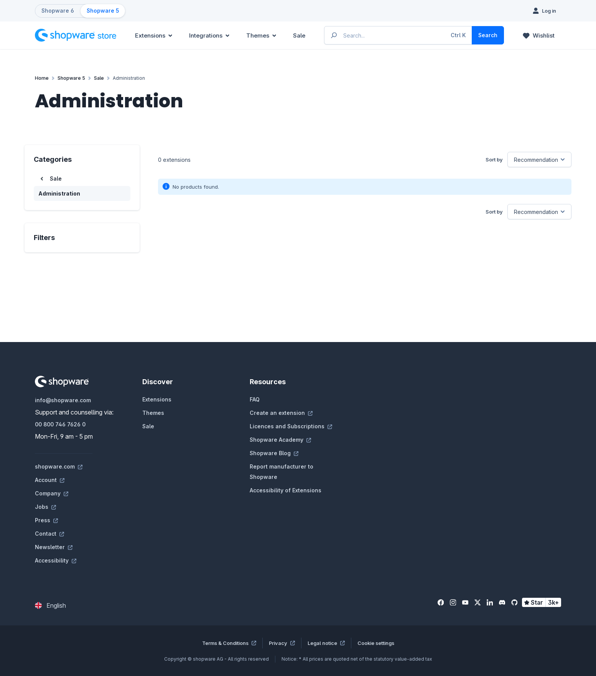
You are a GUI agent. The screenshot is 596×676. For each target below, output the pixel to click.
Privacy (282, 643)
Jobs (45, 507)
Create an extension (281, 413)
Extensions (156, 399)
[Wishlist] (538, 35)
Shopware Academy (280, 439)
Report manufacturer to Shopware (281, 471)
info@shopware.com (63, 400)
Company (51, 493)
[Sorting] (539, 159)
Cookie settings (375, 643)
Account (49, 480)
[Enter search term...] (398, 35)
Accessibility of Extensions (285, 490)
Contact (49, 533)
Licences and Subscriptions (291, 426)
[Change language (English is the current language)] (50, 605)
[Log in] (544, 10)
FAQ (255, 399)
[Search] (488, 35)
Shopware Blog (274, 453)
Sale (148, 426)
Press (46, 520)
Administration (59, 193)
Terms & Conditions (229, 643)
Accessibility (55, 560)
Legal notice (326, 643)
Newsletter (53, 547)
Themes (153, 413)
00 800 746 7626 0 (60, 424)
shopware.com (58, 466)
